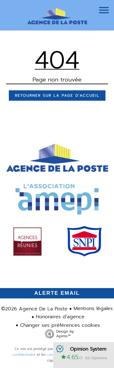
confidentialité (24, 354)
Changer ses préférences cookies (60, 325)
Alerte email (57, 293)
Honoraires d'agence (60, 316)
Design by (58, 333)
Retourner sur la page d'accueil (57, 95)
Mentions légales (93, 308)
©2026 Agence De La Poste (34, 308)
